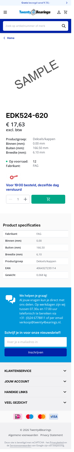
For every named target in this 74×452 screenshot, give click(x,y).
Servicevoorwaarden (20, 445)
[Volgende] (66, 2)
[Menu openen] (5, 12)
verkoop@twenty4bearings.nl (40, 322)
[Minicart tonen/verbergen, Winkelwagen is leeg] (65, 12)
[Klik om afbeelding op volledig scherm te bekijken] (35, 75)
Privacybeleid (57, 442)
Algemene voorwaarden (23, 435)
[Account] (58, 12)
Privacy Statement (51, 435)
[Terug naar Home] (8, 38)
